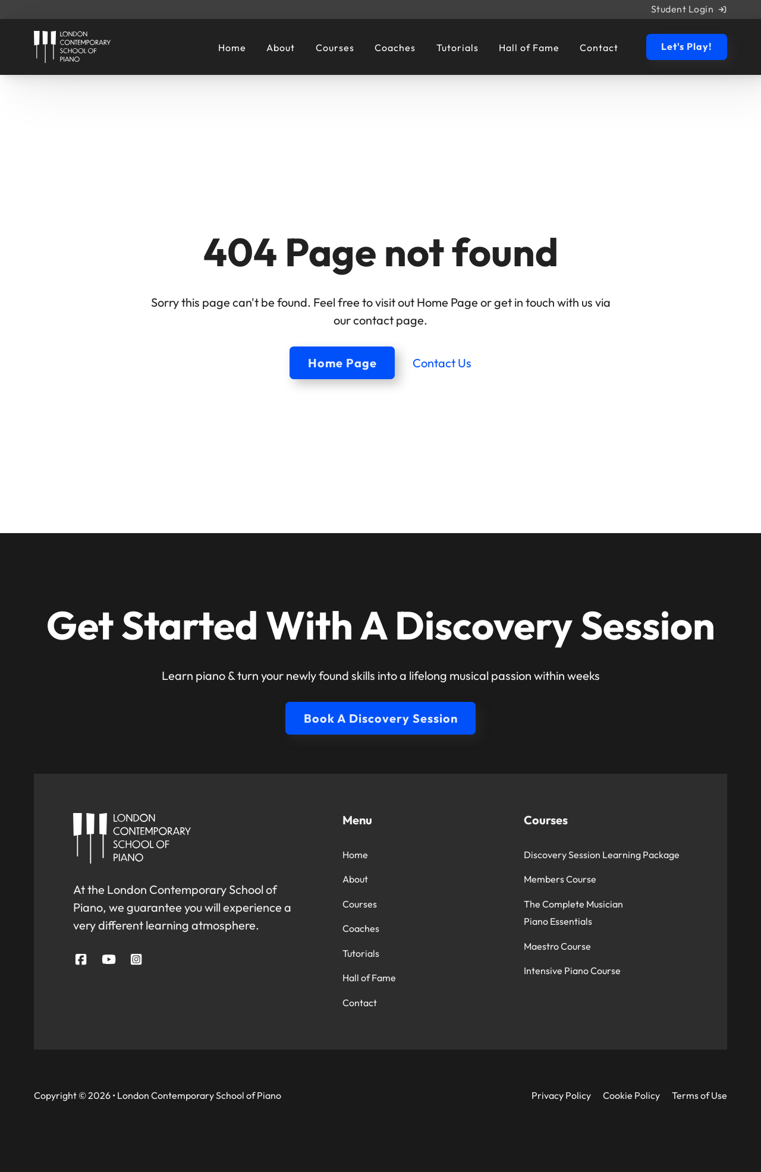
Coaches (395, 48)
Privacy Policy (561, 1095)
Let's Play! (686, 46)
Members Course (560, 879)
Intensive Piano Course (572, 970)
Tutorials (457, 48)
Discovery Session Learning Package (602, 855)
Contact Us (442, 362)
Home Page (342, 362)
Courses (335, 48)
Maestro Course (557, 946)
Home (232, 48)
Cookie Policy (631, 1095)
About (280, 48)
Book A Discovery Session (381, 718)
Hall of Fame (529, 48)
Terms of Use (699, 1095)
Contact (599, 48)
